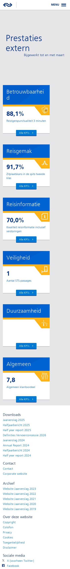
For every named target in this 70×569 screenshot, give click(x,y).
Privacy (7, 532)
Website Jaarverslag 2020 (19, 504)
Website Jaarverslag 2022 (19, 494)
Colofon (8, 527)
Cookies (8, 537)
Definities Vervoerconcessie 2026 (24, 435)
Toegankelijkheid (14, 542)
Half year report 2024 (17, 455)
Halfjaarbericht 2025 (16, 425)
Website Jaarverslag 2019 (19, 509)
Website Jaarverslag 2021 (19, 499)
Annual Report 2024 (16, 445)
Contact (8, 468)
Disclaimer (10, 547)
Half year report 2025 (17, 430)
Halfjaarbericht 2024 (16, 450)
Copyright (9, 522)
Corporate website (15, 473)
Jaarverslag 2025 (14, 420)
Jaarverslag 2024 (14, 440)
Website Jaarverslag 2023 (19, 488)
